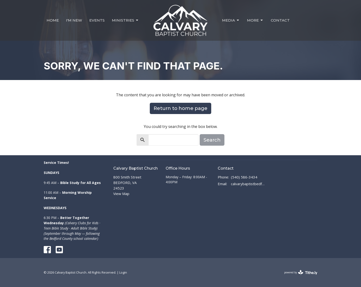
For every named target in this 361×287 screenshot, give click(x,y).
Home (53, 20)
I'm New (74, 20)
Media (231, 20)
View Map (121, 193)
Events (97, 20)
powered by (300, 272)
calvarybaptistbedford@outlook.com (248, 183)
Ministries (125, 20)
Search (212, 140)
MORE (255, 20)
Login (123, 272)
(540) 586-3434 (244, 177)
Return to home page (180, 108)
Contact (280, 20)
